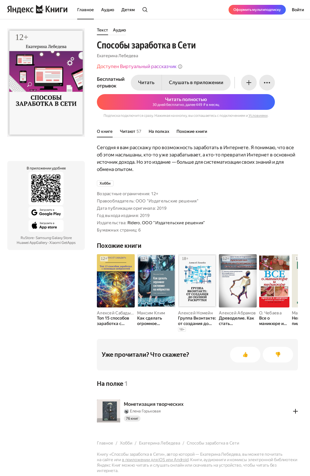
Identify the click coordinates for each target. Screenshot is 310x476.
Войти (298, 9)
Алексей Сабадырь (116, 312)
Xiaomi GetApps (62, 243)
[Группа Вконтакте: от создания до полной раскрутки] (197, 320)
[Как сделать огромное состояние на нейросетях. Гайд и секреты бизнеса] (156, 320)
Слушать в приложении (196, 82)
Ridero (133, 222)
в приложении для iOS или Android (155, 459)
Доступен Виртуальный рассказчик (140, 66)
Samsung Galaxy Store (54, 238)
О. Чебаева (270, 312)
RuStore (27, 238)
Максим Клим (151, 312)
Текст (102, 30)
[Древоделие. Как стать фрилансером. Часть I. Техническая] (238, 320)
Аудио (107, 9)
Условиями (258, 115)
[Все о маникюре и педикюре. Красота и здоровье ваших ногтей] (274, 320)
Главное (85, 9)
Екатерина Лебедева (117, 55)
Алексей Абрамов (237, 312)
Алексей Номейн (195, 312)
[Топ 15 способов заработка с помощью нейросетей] (116, 320)
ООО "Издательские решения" (173, 222)
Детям (128, 9)
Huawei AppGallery (32, 243)
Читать (146, 82)
